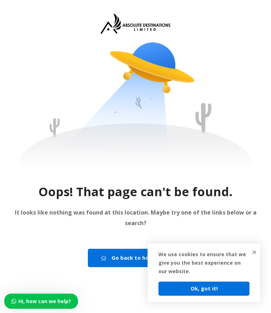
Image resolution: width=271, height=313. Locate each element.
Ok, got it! (204, 288)
